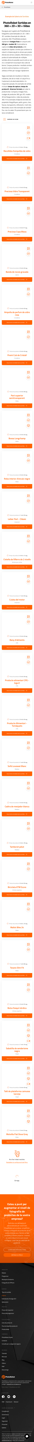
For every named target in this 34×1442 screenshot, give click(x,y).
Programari (5, 1276)
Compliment (5, 1411)
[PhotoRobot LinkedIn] (14, 1396)
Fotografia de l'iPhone (8, 1283)
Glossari (16, 1402)
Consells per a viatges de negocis (11, 1344)
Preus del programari (8, 1313)
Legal (3, 1418)
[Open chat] (26, 1436)
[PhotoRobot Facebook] (3, 1396)
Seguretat (5, 1421)
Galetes (4, 1428)
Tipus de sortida (6, 1292)
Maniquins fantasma (8, 1279)
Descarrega (5, 1370)
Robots (4, 1273)
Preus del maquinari (7, 1310)
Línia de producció (7, 1323)
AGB (3, 1402)
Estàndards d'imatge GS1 (9, 1299)
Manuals (4, 1357)
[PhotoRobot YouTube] (8, 1396)
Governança (5, 1415)
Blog (3, 1360)
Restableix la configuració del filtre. (17, 1162)
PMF (3, 1366)
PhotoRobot (7, 7)
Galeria (4, 1295)
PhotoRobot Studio (7, 1337)
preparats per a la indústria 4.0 (14, 1384)
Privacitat (4, 1424)
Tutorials (4, 1353)
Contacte (4, 1341)
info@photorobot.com (7, 1440)
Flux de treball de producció (9, 1326)
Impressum (9, 1402)
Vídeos (4, 1363)
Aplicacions (5, 1302)
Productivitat (5, 1329)
